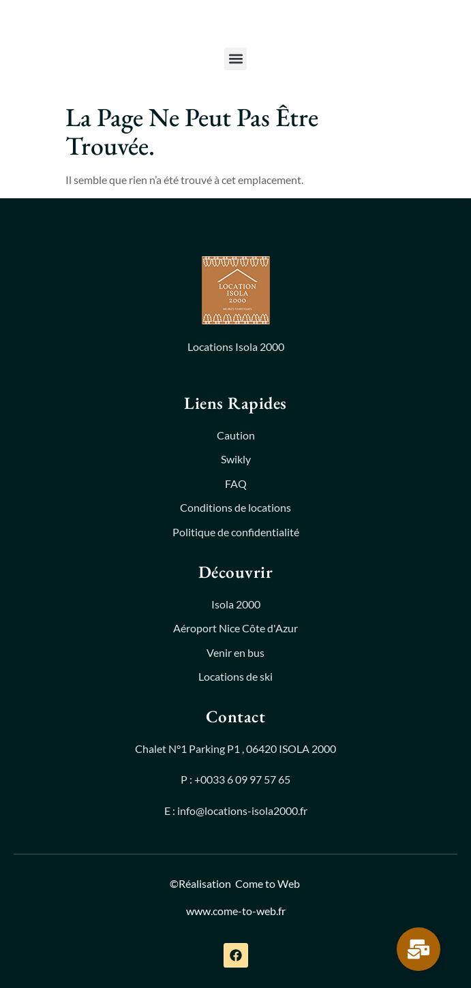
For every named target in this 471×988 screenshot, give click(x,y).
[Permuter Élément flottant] (418, 949)
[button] (235, 59)
